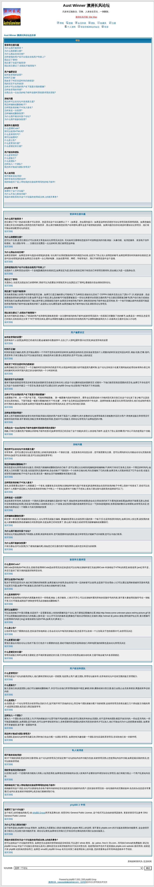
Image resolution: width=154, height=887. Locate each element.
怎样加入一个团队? (13, 164)
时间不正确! (9, 78)
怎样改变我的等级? (13, 89)
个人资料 (70, 27)
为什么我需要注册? (13, 51)
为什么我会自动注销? (14, 54)
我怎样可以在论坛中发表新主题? (19, 101)
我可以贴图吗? (11, 137)
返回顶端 (8, 231)
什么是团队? (10, 161)
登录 (105, 27)
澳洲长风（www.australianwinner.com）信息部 (67, 882)
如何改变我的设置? (13, 75)
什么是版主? (10, 158)
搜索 (69, 23)
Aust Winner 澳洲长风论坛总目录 (20, 35)
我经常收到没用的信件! (15, 179)
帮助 (60, 23)
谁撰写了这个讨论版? (14, 191)
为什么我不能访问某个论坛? (17, 116)
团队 (91, 23)
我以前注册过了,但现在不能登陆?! (20, 66)
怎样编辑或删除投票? (14, 113)
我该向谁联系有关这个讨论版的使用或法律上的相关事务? (31, 197)
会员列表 (80, 23)
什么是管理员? (11, 155)
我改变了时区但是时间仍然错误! (19, 80)
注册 (112, 23)
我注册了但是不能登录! (15, 63)
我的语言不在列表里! (14, 83)
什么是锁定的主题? (13, 146)
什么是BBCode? (12, 128)
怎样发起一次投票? (13, 110)
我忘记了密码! (10, 60)
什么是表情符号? (12, 134)
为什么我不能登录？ (13, 48)
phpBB (71, 879)
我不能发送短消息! (13, 176)
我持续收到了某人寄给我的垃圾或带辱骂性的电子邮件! (29, 182)
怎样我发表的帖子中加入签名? (18, 107)
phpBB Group (39, 813)
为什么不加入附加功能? (15, 194)
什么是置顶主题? (12, 143)
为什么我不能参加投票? (15, 119)
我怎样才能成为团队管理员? (17, 167)
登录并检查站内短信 (88, 27)
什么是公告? (10, 140)
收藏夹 (101, 23)
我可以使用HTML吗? (14, 131)
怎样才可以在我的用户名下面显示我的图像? (24, 86)
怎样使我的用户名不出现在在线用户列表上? (24, 57)
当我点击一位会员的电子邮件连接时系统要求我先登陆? (30, 92)
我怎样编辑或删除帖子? (15, 104)
